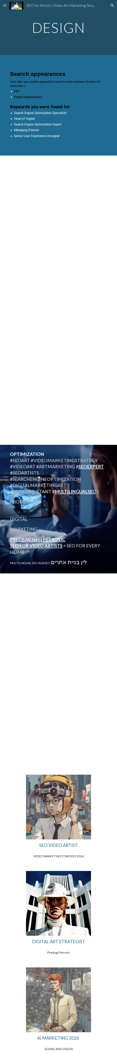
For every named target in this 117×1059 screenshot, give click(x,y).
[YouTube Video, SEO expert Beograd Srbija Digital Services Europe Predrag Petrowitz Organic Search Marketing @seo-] (58, 656)
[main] (58, 27)
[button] (4, 5)
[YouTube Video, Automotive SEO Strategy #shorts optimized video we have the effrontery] (58, 192)
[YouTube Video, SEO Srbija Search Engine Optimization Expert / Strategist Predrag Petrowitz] (58, 727)
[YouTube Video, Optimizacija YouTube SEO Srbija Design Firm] (58, 602)
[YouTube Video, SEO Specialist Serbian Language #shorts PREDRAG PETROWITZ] (58, 385)
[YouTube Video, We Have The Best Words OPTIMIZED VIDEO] (58, 289)
